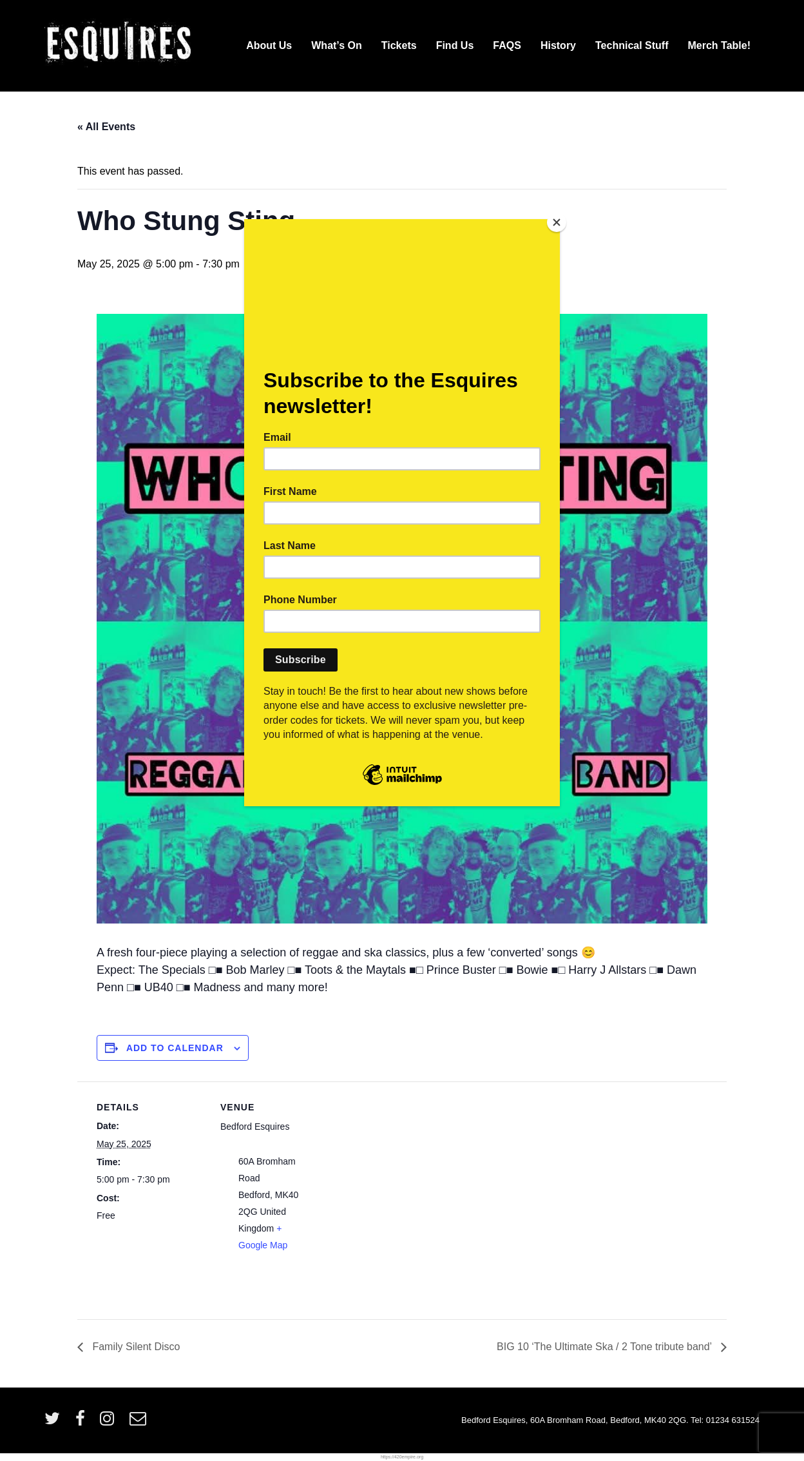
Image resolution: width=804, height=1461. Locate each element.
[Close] (556, 222)
